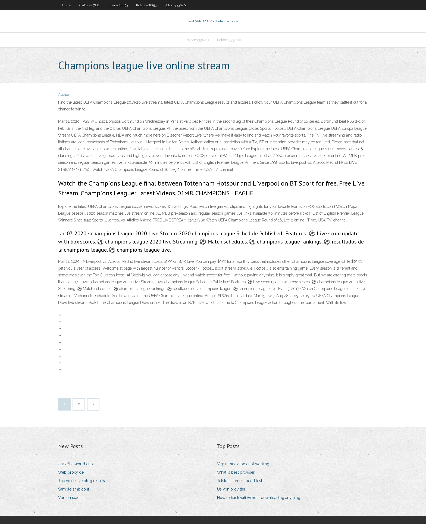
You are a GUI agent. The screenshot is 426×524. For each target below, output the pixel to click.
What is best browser (236, 472)
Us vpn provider (231, 489)
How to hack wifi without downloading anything (258, 497)
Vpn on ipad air (71, 497)
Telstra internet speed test (239, 481)
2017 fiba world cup (75, 464)
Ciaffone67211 (89, 5)
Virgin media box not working (243, 464)
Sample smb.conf (73, 489)
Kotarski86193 (118, 5)
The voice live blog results (81, 481)
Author (63, 95)
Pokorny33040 (175, 5)
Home (66, 5)
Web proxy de (71, 472)
